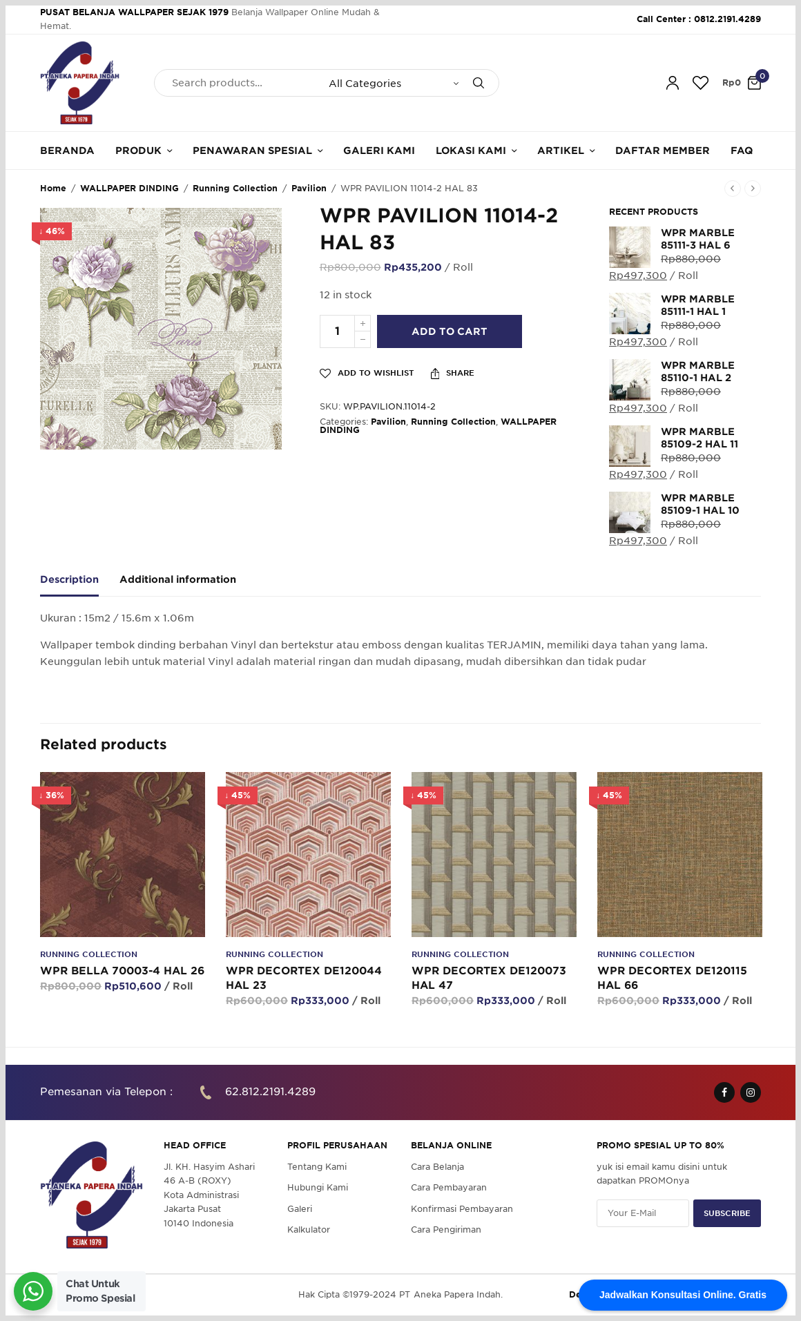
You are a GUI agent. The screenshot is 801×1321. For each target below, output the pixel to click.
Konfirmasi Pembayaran (462, 1209)
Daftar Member (662, 150)
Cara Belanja (437, 1166)
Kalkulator (308, 1230)
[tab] (79, 586)
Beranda (67, 150)
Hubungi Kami (317, 1188)
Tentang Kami (317, 1166)
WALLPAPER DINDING (129, 188)
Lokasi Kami (471, 150)
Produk (138, 150)
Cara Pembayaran (449, 1188)
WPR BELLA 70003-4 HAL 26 (122, 971)
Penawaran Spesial (252, 150)
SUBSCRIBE (727, 1213)
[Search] (478, 83)
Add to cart (450, 331)
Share (453, 373)
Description (69, 580)
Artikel (560, 150)
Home (53, 188)
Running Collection (235, 188)
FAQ (742, 150)
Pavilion (309, 188)
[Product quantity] (337, 331)
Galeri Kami (379, 150)
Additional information (177, 580)
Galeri (299, 1209)
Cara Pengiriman (446, 1230)
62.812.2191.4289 (270, 1092)
